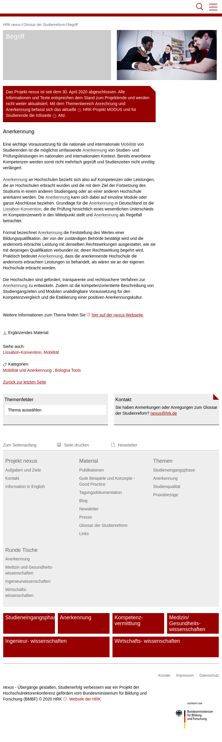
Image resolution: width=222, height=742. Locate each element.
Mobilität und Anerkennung (27, 370)
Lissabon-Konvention (22, 209)
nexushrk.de (163, 413)
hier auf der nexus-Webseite (117, 315)
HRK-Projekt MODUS (102, 109)
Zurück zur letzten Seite (24, 382)
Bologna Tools (68, 370)
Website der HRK (84, 699)
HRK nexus (12, 25)
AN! (61, 115)
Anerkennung (18, 109)
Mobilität (128, 144)
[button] (213, 7)
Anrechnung (106, 103)
